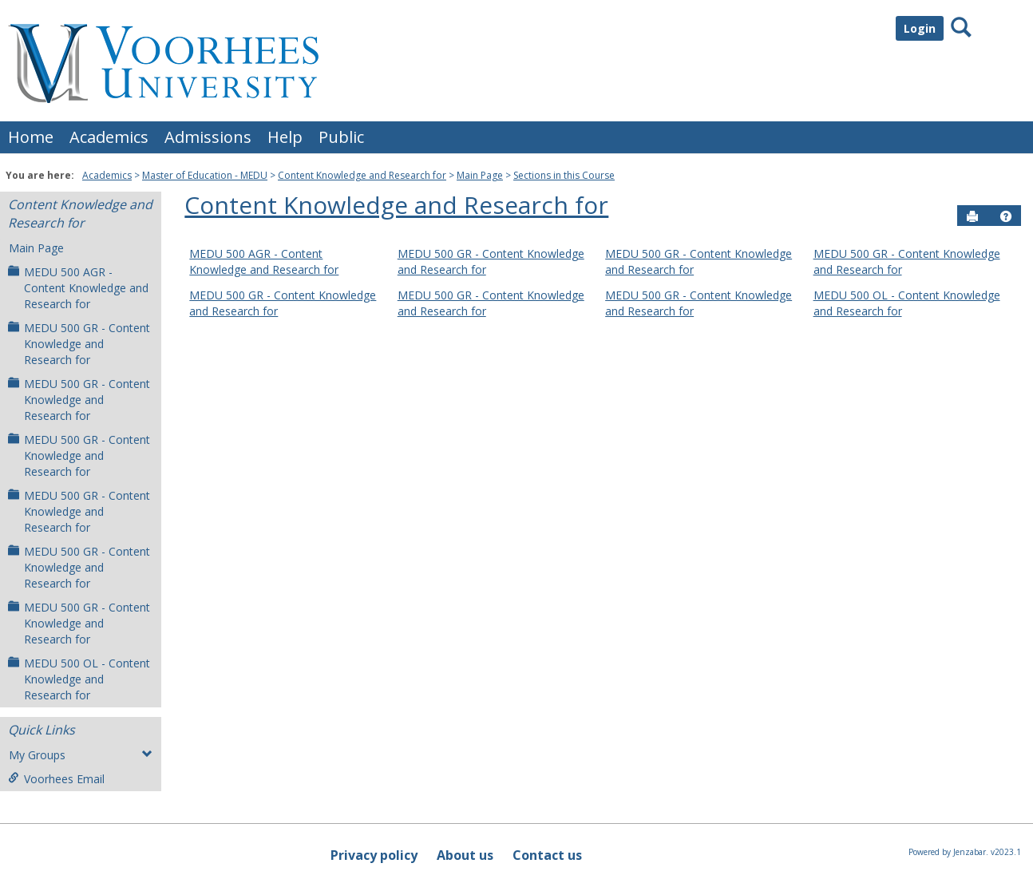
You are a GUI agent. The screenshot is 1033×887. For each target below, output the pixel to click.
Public (341, 137)
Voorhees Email (56, 778)
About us (465, 855)
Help (285, 137)
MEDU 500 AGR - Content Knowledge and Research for (78, 287)
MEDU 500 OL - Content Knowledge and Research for (79, 679)
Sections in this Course (564, 175)
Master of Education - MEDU (204, 175)
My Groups (80, 754)
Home (30, 137)
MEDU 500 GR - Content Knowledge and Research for (79, 343)
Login (920, 28)
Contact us (547, 855)
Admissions (207, 137)
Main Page (480, 175)
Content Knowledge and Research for (362, 175)
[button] (1006, 216)
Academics (108, 137)
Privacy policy (374, 855)
